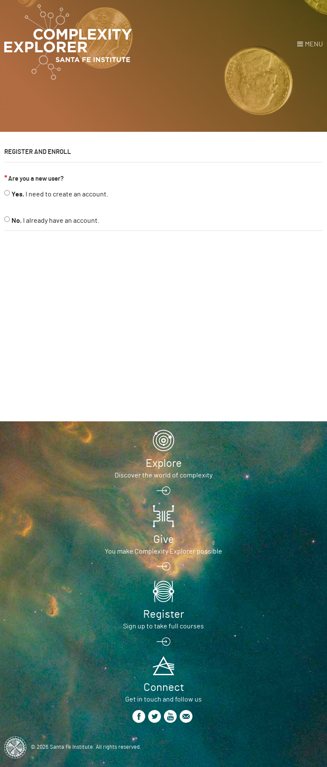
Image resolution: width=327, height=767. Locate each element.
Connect (163, 687)
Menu (314, 44)
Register (163, 614)
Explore (164, 463)
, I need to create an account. (59, 194)
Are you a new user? (36, 179)
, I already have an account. (55, 220)
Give (163, 539)
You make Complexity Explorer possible (163, 551)
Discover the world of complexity (163, 475)
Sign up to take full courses (163, 626)
